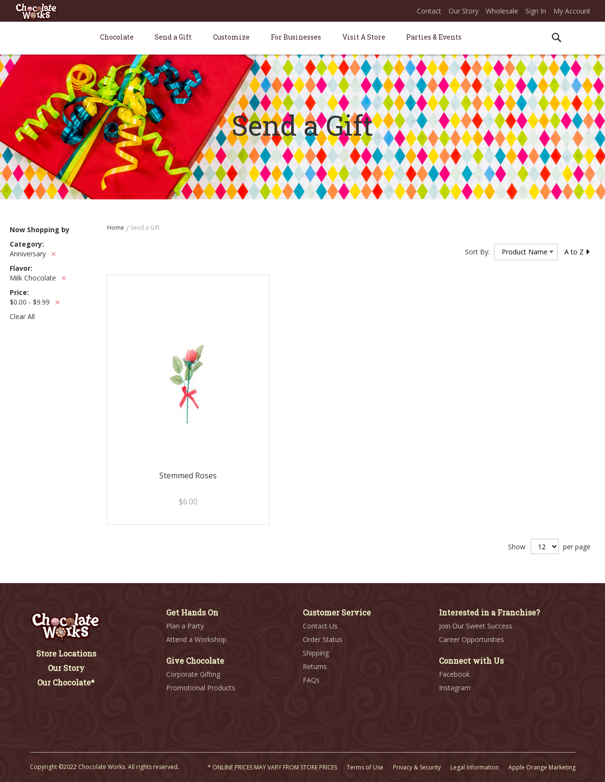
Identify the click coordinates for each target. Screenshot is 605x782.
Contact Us (320, 625)
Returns (315, 666)
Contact (429, 10)
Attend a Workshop (196, 639)
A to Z (577, 251)
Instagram (455, 687)
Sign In (535, 10)
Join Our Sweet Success (475, 625)
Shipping (316, 652)
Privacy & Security (417, 767)
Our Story (463, 10)
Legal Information (474, 767)
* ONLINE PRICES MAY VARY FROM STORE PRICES (272, 767)
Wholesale (502, 10)
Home (116, 227)
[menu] (302, 38)
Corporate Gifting (193, 674)
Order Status (322, 639)
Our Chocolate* (66, 682)
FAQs (311, 679)
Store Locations (66, 653)
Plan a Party (185, 625)
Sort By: (477, 251)
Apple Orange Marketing (542, 767)
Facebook (454, 674)
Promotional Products (200, 687)
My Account (572, 10)
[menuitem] (117, 37)
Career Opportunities (471, 639)
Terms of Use (365, 767)
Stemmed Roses (188, 475)
